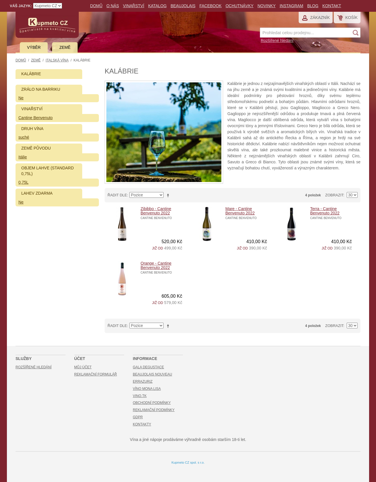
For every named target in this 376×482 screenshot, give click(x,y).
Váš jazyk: (21, 6)
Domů (96, 5)
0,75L (23, 182)
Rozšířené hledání (277, 40)
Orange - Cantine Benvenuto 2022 (156, 265)
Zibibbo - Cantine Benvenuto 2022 (156, 210)
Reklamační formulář (95, 374)
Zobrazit (334, 195)
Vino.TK (140, 396)
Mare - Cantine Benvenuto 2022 (240, 210)
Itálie (22, 157)
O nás (112, 5)
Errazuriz (143, 382)
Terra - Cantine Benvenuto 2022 (324, 210)
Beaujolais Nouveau (152, 374)
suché (23, 137)
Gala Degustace (148, 367)
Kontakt (332, 5)
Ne (21, 98)
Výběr (34, 47)
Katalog (157, 5)
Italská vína (57, 60)
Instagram (291, 5)
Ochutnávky (240, 5)
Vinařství (133, 5)
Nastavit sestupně (169, 195)
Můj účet (83, 367)
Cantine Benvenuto (35, 117)
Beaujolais (182, 5)
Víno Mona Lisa (147, 389)
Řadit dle (117, 195)
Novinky (267, 5)
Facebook (210, 5)
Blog (313, 5)
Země (64, 47)
